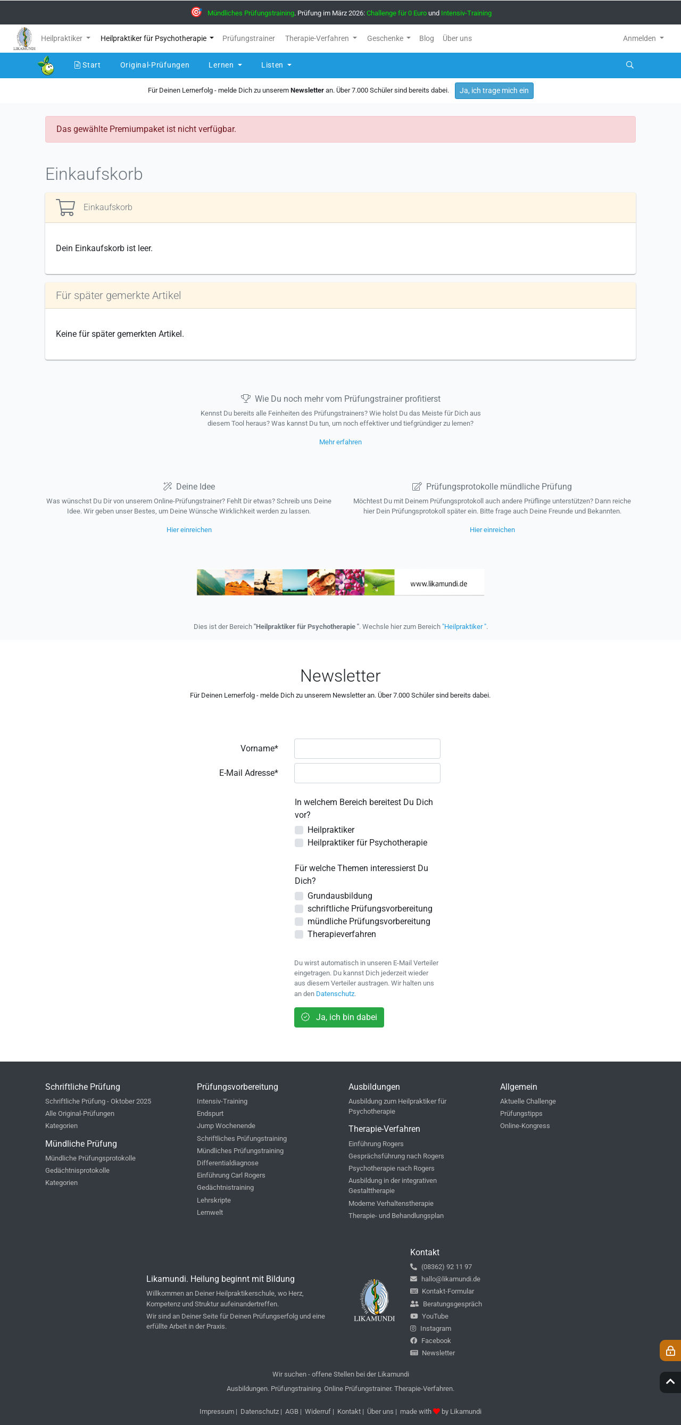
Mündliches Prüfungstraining (250, 13)
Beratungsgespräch (446, 1304)
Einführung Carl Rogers (231, 1175)
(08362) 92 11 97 (441, 1267)
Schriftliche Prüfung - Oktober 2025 (98, 1101)
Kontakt (349, 1411)
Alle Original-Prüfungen (79, 1113)
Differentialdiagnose (228, 1163)
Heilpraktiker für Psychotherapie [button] (154, 38)
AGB (291, 1411)
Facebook (430, 1341)
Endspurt (210, 1113)
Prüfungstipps (521, 1113)
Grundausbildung (340, 896)
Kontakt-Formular (442, 1291)
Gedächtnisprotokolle (77, 1170)
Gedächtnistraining (225, 1187)
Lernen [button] (222, 65)
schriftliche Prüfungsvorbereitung (370, 909)
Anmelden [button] (640, 38)
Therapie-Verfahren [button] (318, 38)
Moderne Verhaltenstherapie (391, 1203)
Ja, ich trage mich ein (494, 90)
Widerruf (318, 1411)
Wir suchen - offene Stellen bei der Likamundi (340, 1374)
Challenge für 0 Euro (397, 13)
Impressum (217, 1411)
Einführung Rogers (376, 1144)
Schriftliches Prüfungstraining (242, 1138)
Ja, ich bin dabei (339, 1017)
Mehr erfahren (340, 442)
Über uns (380, 1411)
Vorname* (259, 748)
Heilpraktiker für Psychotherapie (367, 843)
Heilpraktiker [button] (62, 38)
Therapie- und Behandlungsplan (396, 1216)
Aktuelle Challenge (528, 1101)
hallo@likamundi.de (445, 1279)
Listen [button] (273, 65)
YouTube (429, 1316)
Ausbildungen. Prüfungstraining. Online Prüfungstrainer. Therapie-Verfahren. (340, 1389)
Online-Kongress (525, 1126)
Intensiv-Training (466, 13)
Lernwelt (210, 1212)
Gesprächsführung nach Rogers (396, 1156)
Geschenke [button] (386, 38)
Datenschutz (335, 994)
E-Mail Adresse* (248, 773)
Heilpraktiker (331, 830)
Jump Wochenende (226, 1126)
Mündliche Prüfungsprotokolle (90, 1158)
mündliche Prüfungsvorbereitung (369, 921)
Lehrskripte (214, 1200)
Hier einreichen (189, 530)
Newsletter (432, 1353)
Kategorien (61, 1126)
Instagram (430, 1328)
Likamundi (465, 1411)
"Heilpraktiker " (464, 627)
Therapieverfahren (342, 934)
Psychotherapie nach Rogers (391, 1168)
